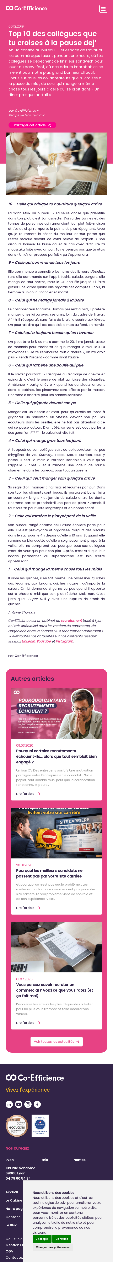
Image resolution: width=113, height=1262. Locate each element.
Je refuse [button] (62, 1238)
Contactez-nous (20, 1257)
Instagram (64, 641)
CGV (9, 1251)
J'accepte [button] (42, 1238)
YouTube (43, 641)
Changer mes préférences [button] (53, 1247)
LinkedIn (28, 641)
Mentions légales (20, 1245)
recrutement (71, 620)
